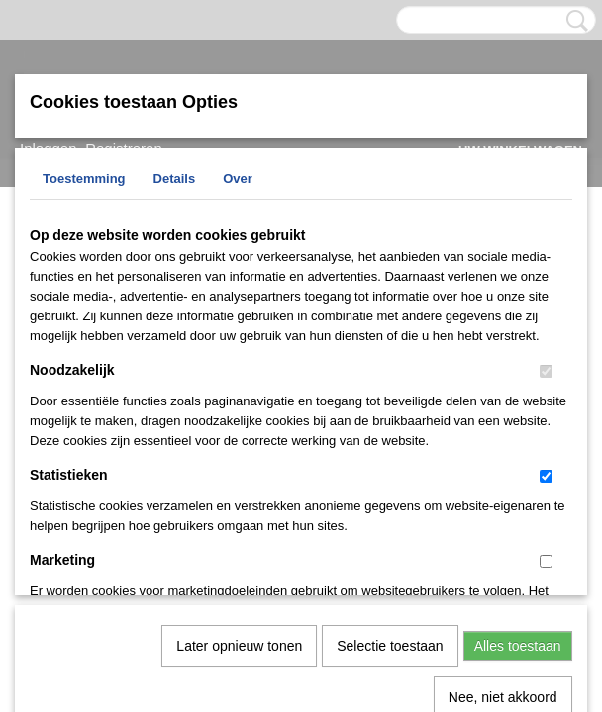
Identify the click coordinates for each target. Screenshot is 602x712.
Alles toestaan (517, 441)
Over (237, 178)
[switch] (546, 371)
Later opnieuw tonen (239, 441)
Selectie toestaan (390, 441)
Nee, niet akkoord (503, 492)
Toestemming (84, 178)
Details (174, 178)
